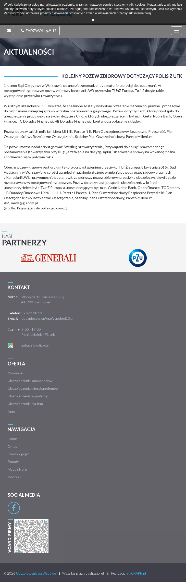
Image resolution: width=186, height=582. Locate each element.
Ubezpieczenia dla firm (25, 403)
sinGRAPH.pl (136, 573)
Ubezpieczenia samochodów (30, 380)
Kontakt (14, 477)
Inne (11, 411)
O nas (12, 446)
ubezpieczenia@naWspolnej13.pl (47, 318)
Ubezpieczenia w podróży (28, 396)
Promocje (15, 373)
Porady (13, 461)
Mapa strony (18, 469)
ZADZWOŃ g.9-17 (38, 30)
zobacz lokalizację (34, 345)
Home (12, 438)
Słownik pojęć (19, 454)
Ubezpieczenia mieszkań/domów (33, 388)
